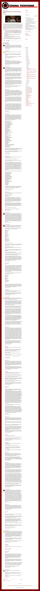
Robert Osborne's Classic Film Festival (30, 103)
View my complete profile (28, 35)
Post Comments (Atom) (8, 580)
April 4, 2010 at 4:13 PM (7, 222)
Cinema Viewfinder (21, 585)
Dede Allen (28, 73)
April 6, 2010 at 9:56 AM (7, 542)
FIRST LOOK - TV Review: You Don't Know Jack (32, 71)
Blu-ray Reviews (27, 93)
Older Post (22, 579)
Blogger (23, 587)
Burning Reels (6, 569)
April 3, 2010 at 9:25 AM (7, 64)
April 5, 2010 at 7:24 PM (7, 509)
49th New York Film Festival (29, 90)
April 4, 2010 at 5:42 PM (7, 287)
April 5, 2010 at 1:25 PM (7, 384)
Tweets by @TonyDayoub (28, 31)
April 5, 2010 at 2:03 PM (7, 414)
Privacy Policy (20, 583)
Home (13, 579)
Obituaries (27, 102)
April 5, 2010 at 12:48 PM (7, 369)
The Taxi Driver (6, 44)
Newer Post (4, 579)
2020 (26, 50)
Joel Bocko (6, 530)
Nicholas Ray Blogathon (28, 101)
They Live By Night (15, 31)
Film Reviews (27, 99)
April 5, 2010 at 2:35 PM (7, 460)
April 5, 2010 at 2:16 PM (7, 432)
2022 (26, 48)
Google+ (2, 0)
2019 (26, 51)
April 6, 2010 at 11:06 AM (7, 567)
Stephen (6, 346)
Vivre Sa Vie (12, 36)
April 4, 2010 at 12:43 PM (7, 210)
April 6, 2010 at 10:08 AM (7, 549)
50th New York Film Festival (29, 89)
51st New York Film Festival (29, 88)
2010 (26, 59)
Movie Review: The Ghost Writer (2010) (31, 72)
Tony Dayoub (27, 34)
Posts (27, 11)
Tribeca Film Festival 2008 (28, 105)
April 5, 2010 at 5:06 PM (7, 502)
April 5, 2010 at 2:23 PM (7, 440)
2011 (26, 58)
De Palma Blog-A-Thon (28, 97)
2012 (26, 57)
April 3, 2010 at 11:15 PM (7, 87)
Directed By (27, 98)
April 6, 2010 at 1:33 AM (7, 528)
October (27, 62)
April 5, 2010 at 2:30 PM (7, 450)
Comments (27, 12)
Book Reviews (27, 94)
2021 (26, 49)
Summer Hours (6, 36)
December (28, 60)
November (28, 61)
